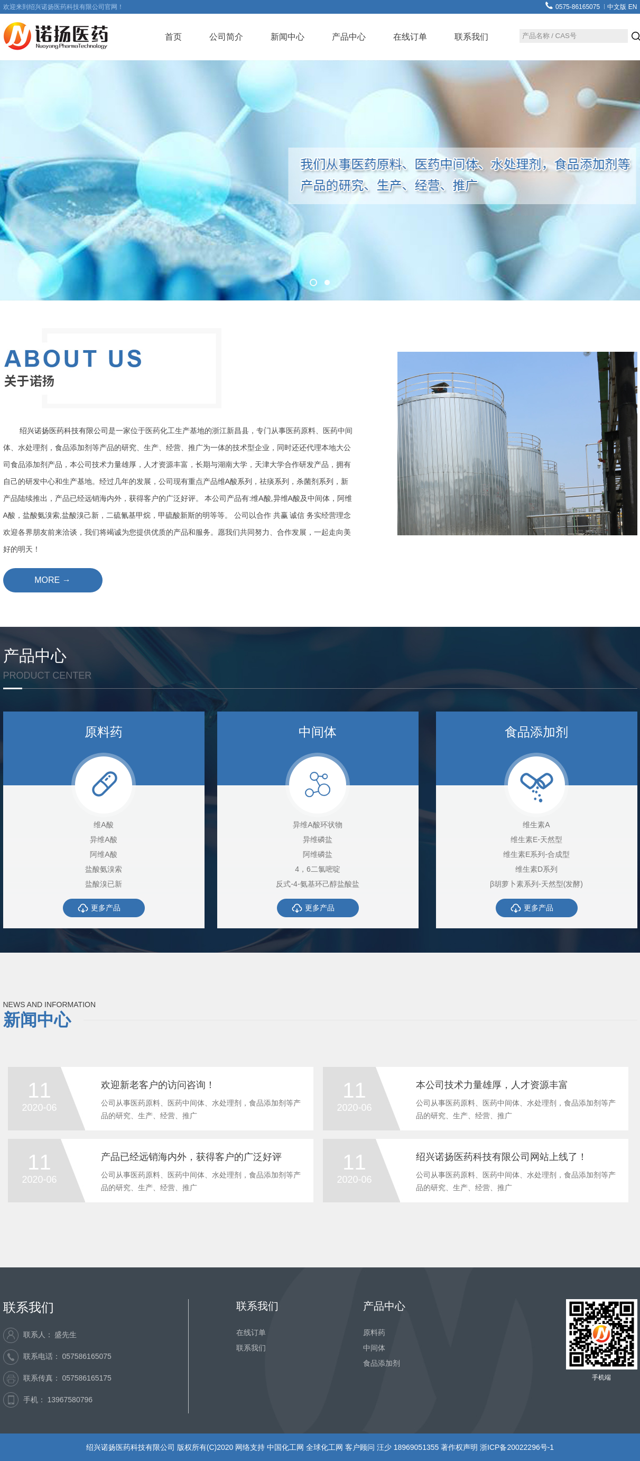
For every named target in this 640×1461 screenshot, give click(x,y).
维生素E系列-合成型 (536, 854)
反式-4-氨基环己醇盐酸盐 (317, 884)
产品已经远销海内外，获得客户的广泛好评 (191, 1157)
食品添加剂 (381, 1363)
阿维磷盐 (317, 854)
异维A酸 (103, 839)
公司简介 (226, 36)
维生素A (536, 824)
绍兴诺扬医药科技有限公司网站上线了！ (501, 1157)
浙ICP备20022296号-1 (517, 1447)
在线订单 (410, 36)
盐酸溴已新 (103, 884)
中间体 (374, 1348)
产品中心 (349, 36)
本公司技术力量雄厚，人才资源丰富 (492, 1085)
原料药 (374, 1332)
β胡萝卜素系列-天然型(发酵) (536, 884)
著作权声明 (460, 1447)
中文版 (616, 7)
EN (632, 7)
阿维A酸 (103, 854)
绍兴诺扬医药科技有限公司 (64, 430)
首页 (173, 36)
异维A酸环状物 (317, 824)
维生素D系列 (536, 869)
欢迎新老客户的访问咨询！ (158, 1085)
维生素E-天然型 (536, 839)
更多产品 (105, 907)
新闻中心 (287, 36)
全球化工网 (324, 1447)
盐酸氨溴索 (103, 869)
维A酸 (103, 824)
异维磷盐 (317, 839)
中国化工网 (285, 1447)
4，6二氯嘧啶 (317, 869)
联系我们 (471, 36)
